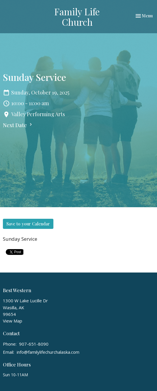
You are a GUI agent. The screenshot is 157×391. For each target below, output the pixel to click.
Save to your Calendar (28, 224)
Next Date (18, 125)
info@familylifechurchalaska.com (48, 352)
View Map (12, 321)
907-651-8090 (33, 344)
